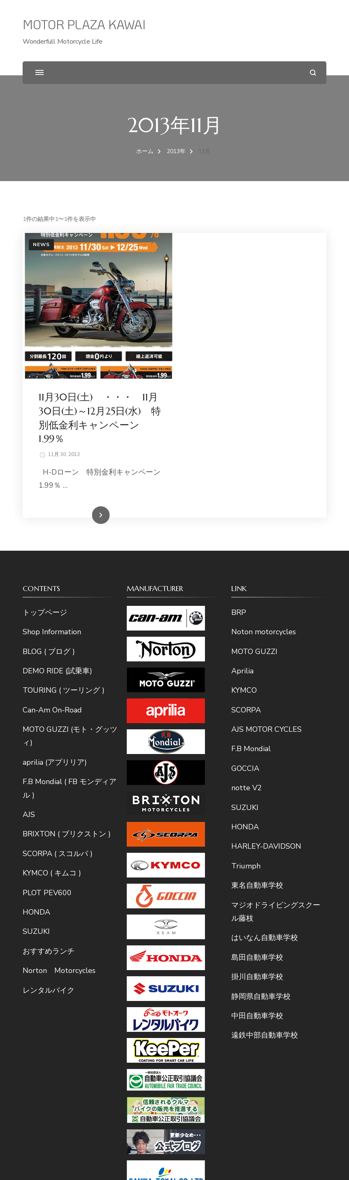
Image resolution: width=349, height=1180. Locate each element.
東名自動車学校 (257, 746)
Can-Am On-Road (52, 570)
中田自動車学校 (257, 876)
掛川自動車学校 (257, 838)
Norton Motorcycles (59, 831)
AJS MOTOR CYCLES (266, 590)
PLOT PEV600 (47, 753)
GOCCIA (245, 629)
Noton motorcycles (263, 493)
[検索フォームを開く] (313, 72)
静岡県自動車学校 (261, 857)
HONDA (36, 772)
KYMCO (244, 551)
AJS (29, 675)
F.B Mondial (251, 609)
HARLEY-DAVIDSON (266, 707)
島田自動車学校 (257, 818)
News (41, 244)
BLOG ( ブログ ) (49, 512)
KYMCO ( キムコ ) (52, 734)
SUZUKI (36, 792)
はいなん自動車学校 (264, 798)
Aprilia (242, 531)
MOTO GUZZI (254, 512)
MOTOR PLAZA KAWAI (84, 24)
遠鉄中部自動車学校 (264, 896)
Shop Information (52, 493)
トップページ (45, 473)
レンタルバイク (48, 851)
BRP (238, 473)
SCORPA (246, 570)
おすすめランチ (48, 812)
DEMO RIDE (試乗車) (57, 531)
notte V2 (246, 649)
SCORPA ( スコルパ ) (58, 714)
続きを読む (238, 376)
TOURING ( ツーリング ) (64, 551)
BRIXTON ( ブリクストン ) (67, 695)
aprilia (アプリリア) (55, 623)
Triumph (246, 726)
